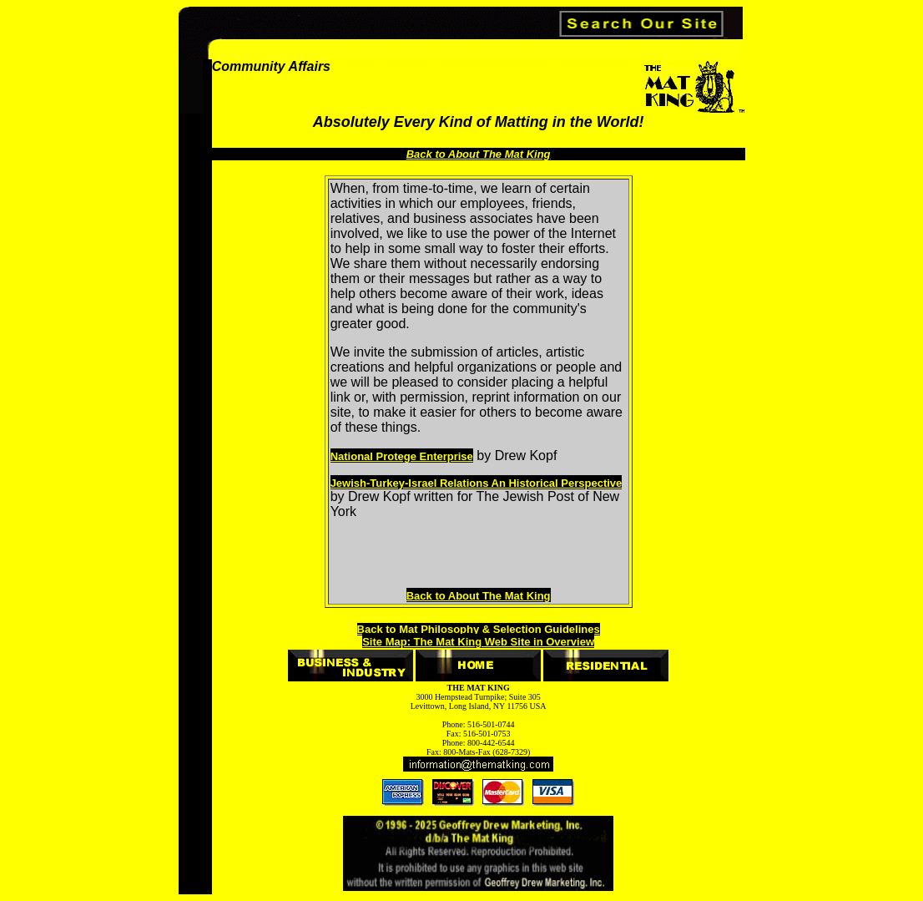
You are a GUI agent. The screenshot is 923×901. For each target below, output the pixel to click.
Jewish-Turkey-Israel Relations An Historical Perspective (476, 483)
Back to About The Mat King (478, 596)
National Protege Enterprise (401, 456)
